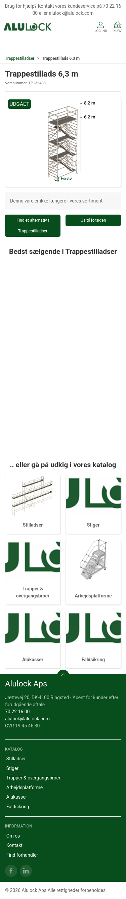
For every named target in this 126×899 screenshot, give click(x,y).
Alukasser (32, 659)
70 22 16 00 (17, 711)
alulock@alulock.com (27, 718)
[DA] (27, 27)
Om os (13, 836)
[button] (63, 142)
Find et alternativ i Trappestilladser (32, 225)
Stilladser (33, 525)
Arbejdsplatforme (93, 595)
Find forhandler (22, 855)
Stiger (93, 525)
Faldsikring (93, 659)
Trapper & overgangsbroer (33, 777)
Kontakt (14, 845)
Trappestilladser (20, 58)
